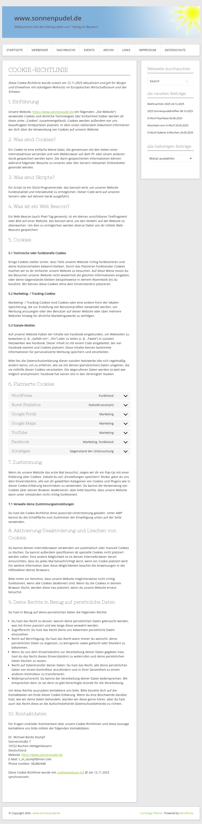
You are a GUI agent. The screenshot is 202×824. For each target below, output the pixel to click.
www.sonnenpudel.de (46, 813)
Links (126, 50)
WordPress (186, 813)
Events (89, 50)
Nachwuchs (66, 50)
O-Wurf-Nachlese (158, 118)
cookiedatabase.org (70, 772)
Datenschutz (175, 50)
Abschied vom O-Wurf (161, 125)
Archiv (108, 50)
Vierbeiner (40, 50)
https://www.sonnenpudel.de (53, 112)
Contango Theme (151, 813)
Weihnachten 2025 (158, 104)
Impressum (147, 50)
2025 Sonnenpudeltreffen (163, 111)
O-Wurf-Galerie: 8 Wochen (163, 132)
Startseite (15, 50)
